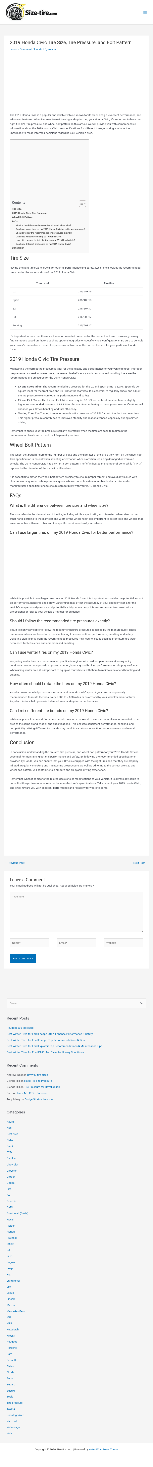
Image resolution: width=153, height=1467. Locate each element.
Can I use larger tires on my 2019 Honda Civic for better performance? (50, 229)
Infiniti (10, 1243)
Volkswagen (14, 1427)
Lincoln (11, 1298)
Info (9, 1250)
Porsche (12, 1347)
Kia (9, 1274)
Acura (10, 1121)
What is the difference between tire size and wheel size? (43, 225)
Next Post (141, 862)
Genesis (12, 1201)
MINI (10, 1323)
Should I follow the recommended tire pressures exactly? (44, 233)
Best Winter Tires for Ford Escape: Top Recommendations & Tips (46, 1040)
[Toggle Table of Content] (80, 203)
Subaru (11, 1384)
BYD (9, 1152)
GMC (10, 1207)
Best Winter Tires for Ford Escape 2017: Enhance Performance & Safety (50, 1033)
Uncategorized (15, 1415)
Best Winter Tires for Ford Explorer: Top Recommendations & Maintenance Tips (54, 1046)
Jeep (10, 1268)
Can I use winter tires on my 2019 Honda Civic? (39, 236)
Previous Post (14, 862)
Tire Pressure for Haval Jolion (42, 1086)
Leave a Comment (21, 49)
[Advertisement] (76, 83)
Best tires (12, 1133)
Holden (11, 1225)
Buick (10, 1146)
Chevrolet (12, 1164)
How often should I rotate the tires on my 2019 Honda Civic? (45, 240)
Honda (38, 49)
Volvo (10, 1433)
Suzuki (11, 1390)
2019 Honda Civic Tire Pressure (29, 213)
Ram (9, 1353)
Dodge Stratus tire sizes (39, 1099)
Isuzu (10, 1256)
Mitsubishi (13, 1329)
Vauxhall (12, 1421)
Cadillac (12, 1158)
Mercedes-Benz (16, 1311)
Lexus (10, 1292)
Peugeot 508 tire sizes (20, 1027)
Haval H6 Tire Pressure (38, 1080)
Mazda (11, 1305)
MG (9, 1317)
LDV (9, 1286)
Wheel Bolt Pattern (22, 217)
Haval (10, 1219)
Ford (9, 1195)
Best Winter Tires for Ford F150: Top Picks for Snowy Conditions (45, 1052)
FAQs (15, 221)
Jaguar (11, 1262)
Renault (11, 1360)
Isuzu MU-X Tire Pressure (32, 1093)
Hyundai (12, 1237)
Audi (9, 1127)
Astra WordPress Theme (103, 1449)
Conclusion (18, 248)
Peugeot (12, 1341)
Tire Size (17, 209)
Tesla (10, 1396)
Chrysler (12, 1170)
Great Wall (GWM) (17, 1213)
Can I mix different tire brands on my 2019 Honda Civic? (43, 244)
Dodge (11, 1182)
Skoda (10, 1372)
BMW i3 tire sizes (37, 1074)
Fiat (9, 1188)
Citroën (11, 1176)
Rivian (10, 1366)
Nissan (11, 1335)
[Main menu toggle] (145, 12)
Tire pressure (15, 1402)
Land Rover (13, 1280)
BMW (10, 1140)
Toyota (11, 1408)
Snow (10, 1378)
